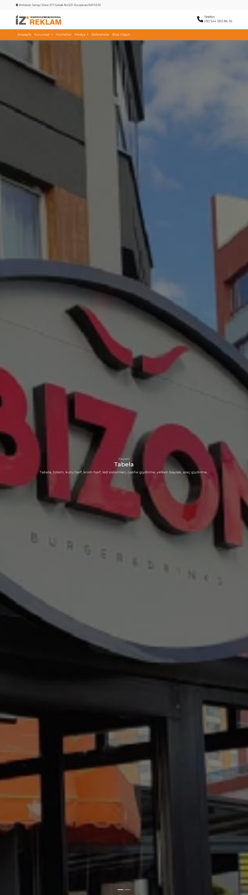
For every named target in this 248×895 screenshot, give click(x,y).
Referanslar (100, 34)
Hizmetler (64, 34)
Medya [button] (80, 34)
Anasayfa (24, 34)
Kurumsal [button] (42, 34)
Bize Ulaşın (121, 34)
